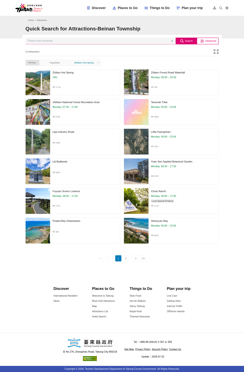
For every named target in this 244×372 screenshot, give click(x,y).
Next (135, 258)
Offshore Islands (176, 311)
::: (26, 20)
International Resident (65, 295)
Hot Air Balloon (138, 301)
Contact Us (175, 349)
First (101, 258)
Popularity (55, 62)
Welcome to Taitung (103, 295)
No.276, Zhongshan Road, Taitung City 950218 (90, 352)
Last (143, 258)
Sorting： (33, 62)
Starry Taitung (137, 306)
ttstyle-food (136, 311)
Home (31, 20)
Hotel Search (99, 316)
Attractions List (100, 311)
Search (189, 41)
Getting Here (174, 301)
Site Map (129, 349)
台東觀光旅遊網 (29, 8)
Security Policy (160, 349)
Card (216, 51)
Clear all (172, 41)
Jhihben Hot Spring (84, 62)
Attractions (42, 20)
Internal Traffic (174, 306)
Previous (108, 258)
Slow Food (135, 295)
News (56, 301)
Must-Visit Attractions (103, 301)
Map (94, 306)
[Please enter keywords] (100, 41)
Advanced (210, 41)
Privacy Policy (143, 349)
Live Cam (172, 295)
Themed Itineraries (140, 316)
